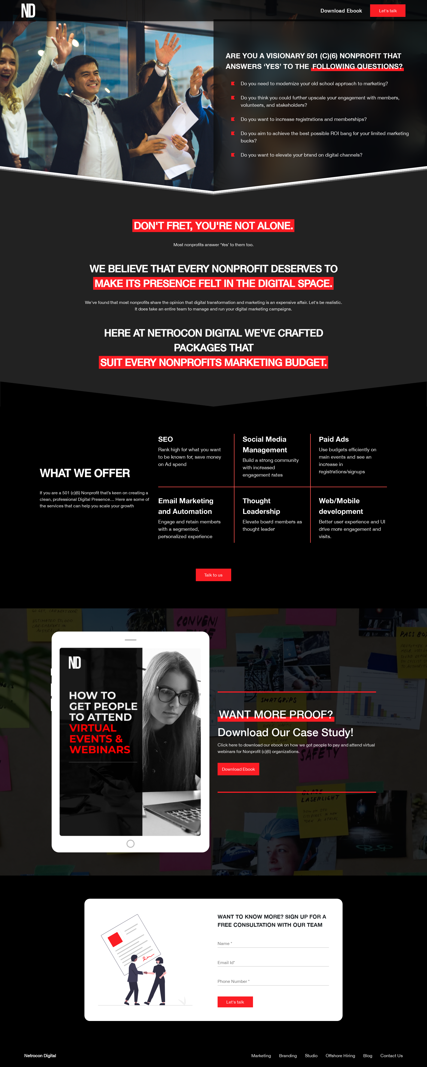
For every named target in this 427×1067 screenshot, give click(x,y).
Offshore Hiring (340, 1055)
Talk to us (213, 574)
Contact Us (391, 1055)
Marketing (261, 1055)
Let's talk (388, 10)
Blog (367, 1055)
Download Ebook (341, 11)
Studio (311, 1055)
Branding (288, 1055)
